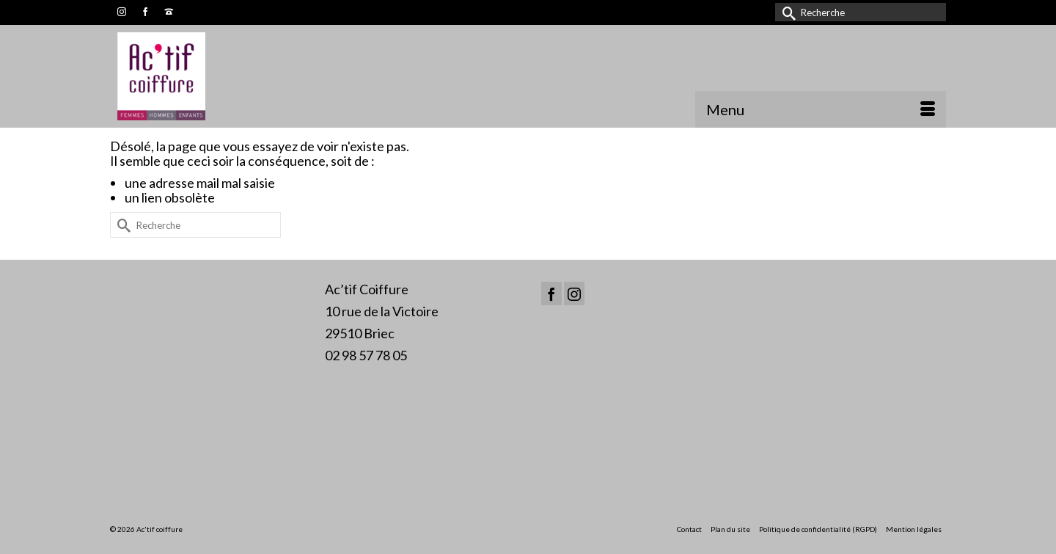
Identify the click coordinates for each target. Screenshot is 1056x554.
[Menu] (820, 109)
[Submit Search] (786, 12)
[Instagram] (574, 293)
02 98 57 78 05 (366, 355)
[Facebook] (551, 293)
